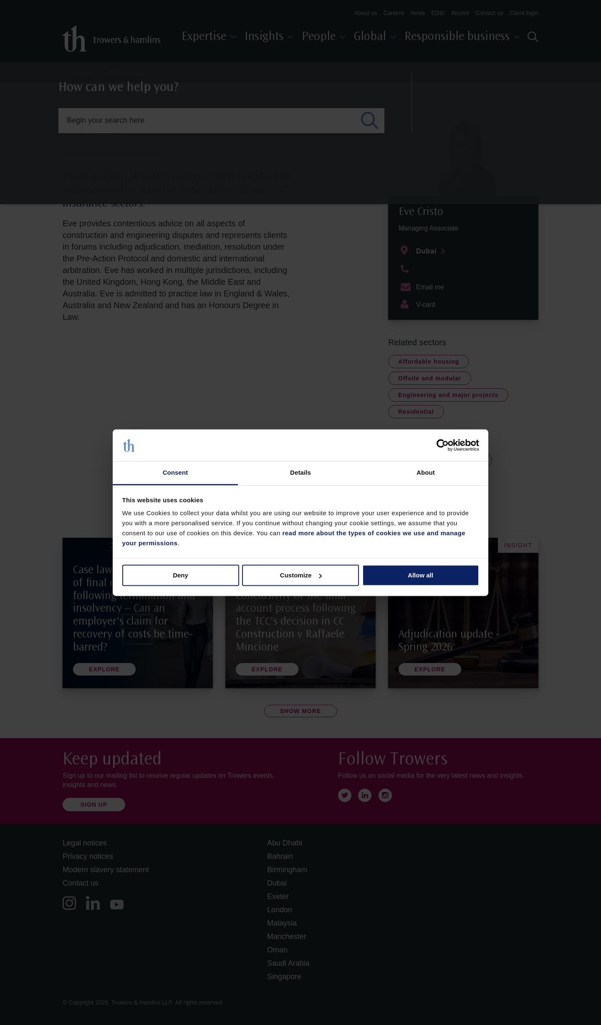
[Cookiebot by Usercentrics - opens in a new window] (442, 445)
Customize (301, 575)
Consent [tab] (175, 472)
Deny (180, 575)
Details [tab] (300, 472)
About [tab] (426, 472)
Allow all (420, 575)
